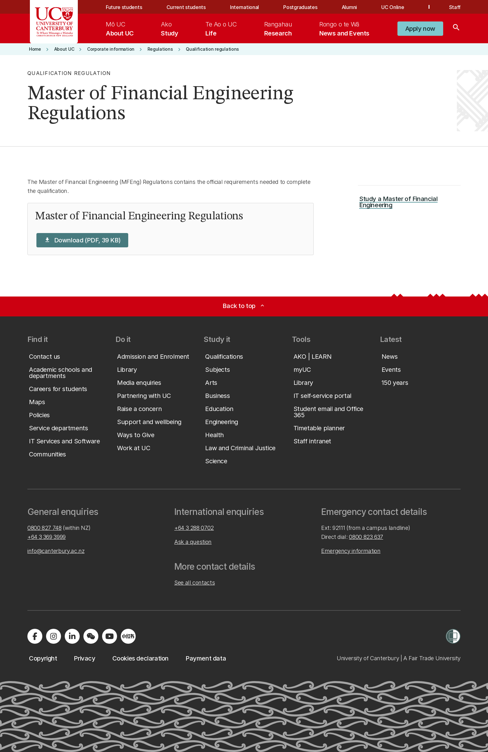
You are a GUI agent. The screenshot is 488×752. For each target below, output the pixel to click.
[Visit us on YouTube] (109, 636)
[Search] (456, 28)
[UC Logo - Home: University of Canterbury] (54, 22)
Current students (186, 7)
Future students (124, 7)
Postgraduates (300, 7)
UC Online (392, 7)
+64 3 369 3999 (46, 537)
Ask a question (193, 542)
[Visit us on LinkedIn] (72, 636)
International (244, 7)
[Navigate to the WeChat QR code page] (90, 636)
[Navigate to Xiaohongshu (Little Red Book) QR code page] (128, 636)
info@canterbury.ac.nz (55, 551)
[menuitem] (120, 28)
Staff (455, 7)
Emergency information (350, 551)
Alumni (349, 7)
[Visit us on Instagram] (53, 636)
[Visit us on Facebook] (34, 636)
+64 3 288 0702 (194, 528)
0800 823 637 (366, 537)
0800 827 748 (44, 528)
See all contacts (194, 582)
